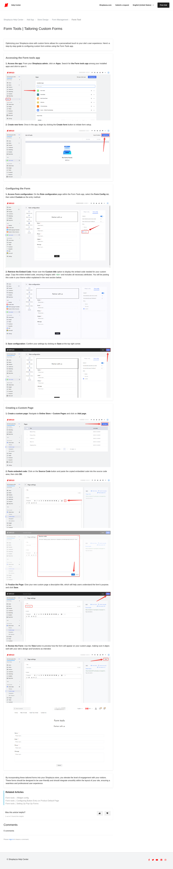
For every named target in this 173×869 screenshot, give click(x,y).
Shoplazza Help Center (13, 20)
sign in (11, 839)
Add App (30, 20)
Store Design (43, 20)
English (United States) (142, 5)
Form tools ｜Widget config (17, 798)
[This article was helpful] (100, 813)
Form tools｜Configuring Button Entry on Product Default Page (32, 801)
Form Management (60, 20)
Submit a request (122, 5)
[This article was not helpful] (107, 813)
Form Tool (76, 20)
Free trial (163, 5)
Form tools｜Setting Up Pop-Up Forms (22, 804)
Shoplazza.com (105, 5)
